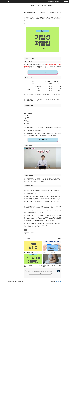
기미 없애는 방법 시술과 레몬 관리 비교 (31, 363)
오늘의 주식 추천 (51, 1)
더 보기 (60, 349)
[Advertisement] (42, 114)
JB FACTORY (58, 392)
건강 (43, 8)
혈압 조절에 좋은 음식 (43, 166)
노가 (26, 381)
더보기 (25, 270)
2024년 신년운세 (58, 1)
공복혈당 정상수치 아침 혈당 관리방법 (50, 363)
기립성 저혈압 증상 (42, 72)
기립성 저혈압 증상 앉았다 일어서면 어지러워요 (43, 5)
